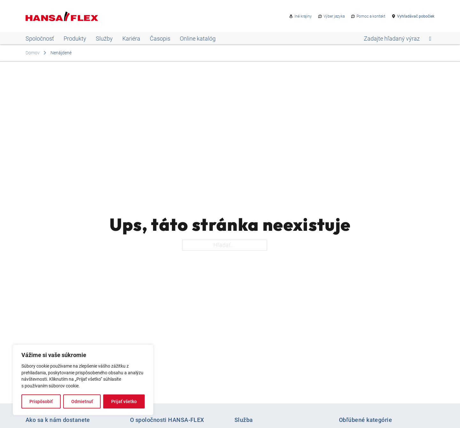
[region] (83, 380)
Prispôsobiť (41, 401)
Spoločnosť (40, 38)
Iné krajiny (303, 16)
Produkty (75, 38)
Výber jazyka (334, 16)
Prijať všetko (124, 401)
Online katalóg (198, 38)
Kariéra (131, 38)
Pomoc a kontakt (370, 16)
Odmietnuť (82, 401)
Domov (33, 52)
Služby (104, 38)
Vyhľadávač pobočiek (415, 16)
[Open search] (397, 38)
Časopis (160, 38)
